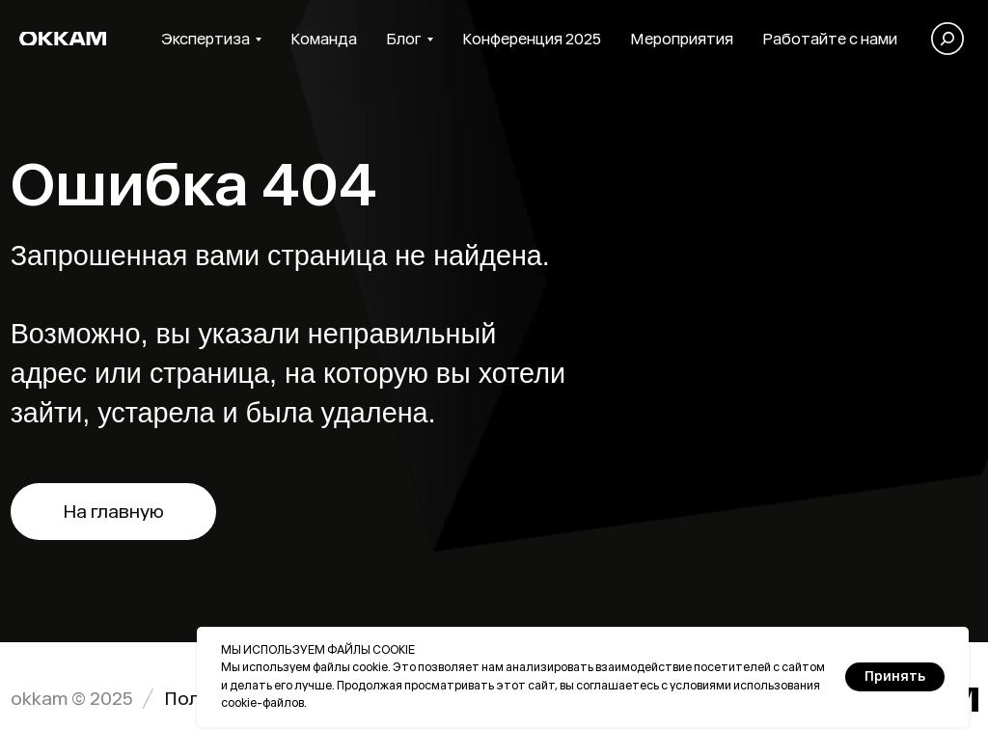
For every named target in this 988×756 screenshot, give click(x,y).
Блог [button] (404, 39)
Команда (323, 39)
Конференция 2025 (531, 39)
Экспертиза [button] (205, 39)
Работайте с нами (829, 39)
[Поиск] (947, 38)
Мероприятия (681, 39)
